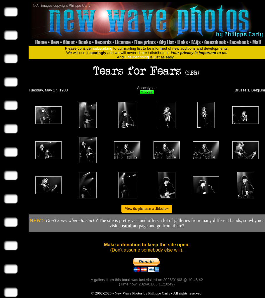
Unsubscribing (137, 57)
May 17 (51, 90)
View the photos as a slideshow (147, 209)
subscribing (102, 48)
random (129, 225)
